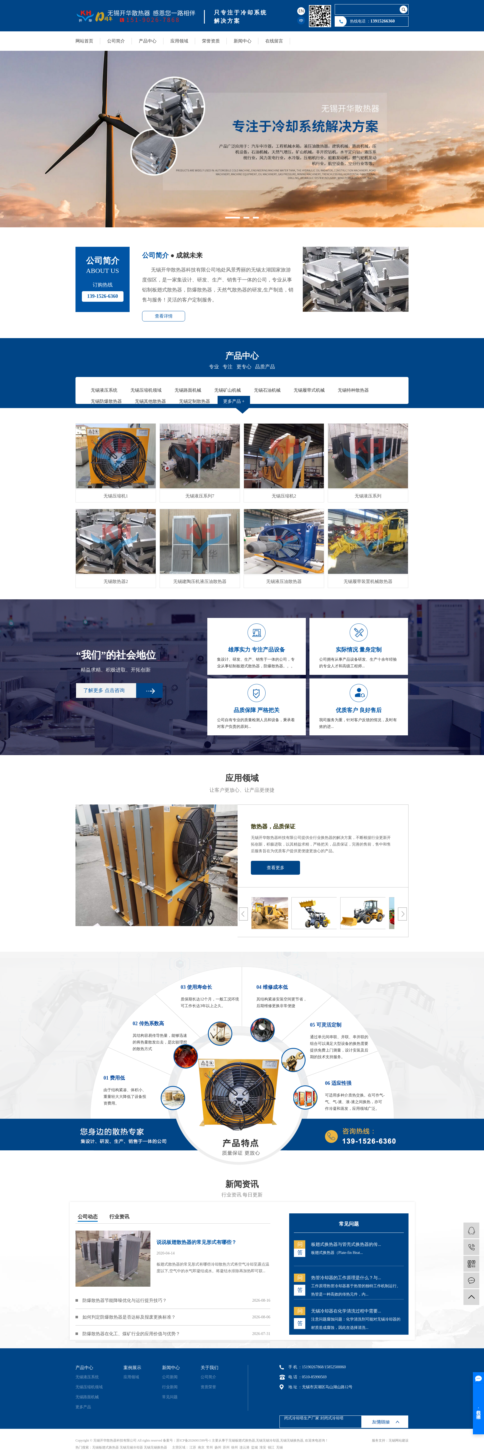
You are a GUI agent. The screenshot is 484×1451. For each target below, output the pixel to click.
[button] (232, 217)
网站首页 (84, 41)
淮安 (262, 1447)
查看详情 (164, 316)
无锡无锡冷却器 (267, 1440)
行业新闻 (170, 1387)
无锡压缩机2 (284, 496)
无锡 (279, 1447)
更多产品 (83, 1407)
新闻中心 (242, 41)
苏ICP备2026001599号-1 (193, 1440)
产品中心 (148, 41)
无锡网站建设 (399, 1440)
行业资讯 (119, 1216)
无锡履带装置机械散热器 (368, 581)
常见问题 (170, 1397)
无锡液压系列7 (199, 496)
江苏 (193, 1447)
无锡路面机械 (87, 1397)
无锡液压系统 (87, 1377)
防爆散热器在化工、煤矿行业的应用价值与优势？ (131, 1333)
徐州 (234, 1447)
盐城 (254, 1447)
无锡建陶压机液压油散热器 (199, 581)
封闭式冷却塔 (332, 1418)
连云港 (244, 1447)
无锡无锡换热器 (291, 1440)
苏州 (226, 1447)
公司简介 (116, 41)
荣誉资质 (211, 41)
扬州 (218, 1447)
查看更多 (275, 867)
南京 (201, 1447)
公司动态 (88, 1216)
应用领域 (179, 41)
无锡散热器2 (116, 581)
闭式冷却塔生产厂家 (301, 1418)
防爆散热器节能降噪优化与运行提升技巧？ (124, 1300)
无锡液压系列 (368, 496)
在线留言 (274, 41)
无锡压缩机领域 (89, 1387)
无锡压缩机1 (116, 496)
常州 (209, 1447)
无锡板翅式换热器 (241, 1440)
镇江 (271, 1447)
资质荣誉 (208, 1387)
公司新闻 (170, 1377)
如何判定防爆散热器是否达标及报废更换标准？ (129, 1317)
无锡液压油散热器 (284, 581)
